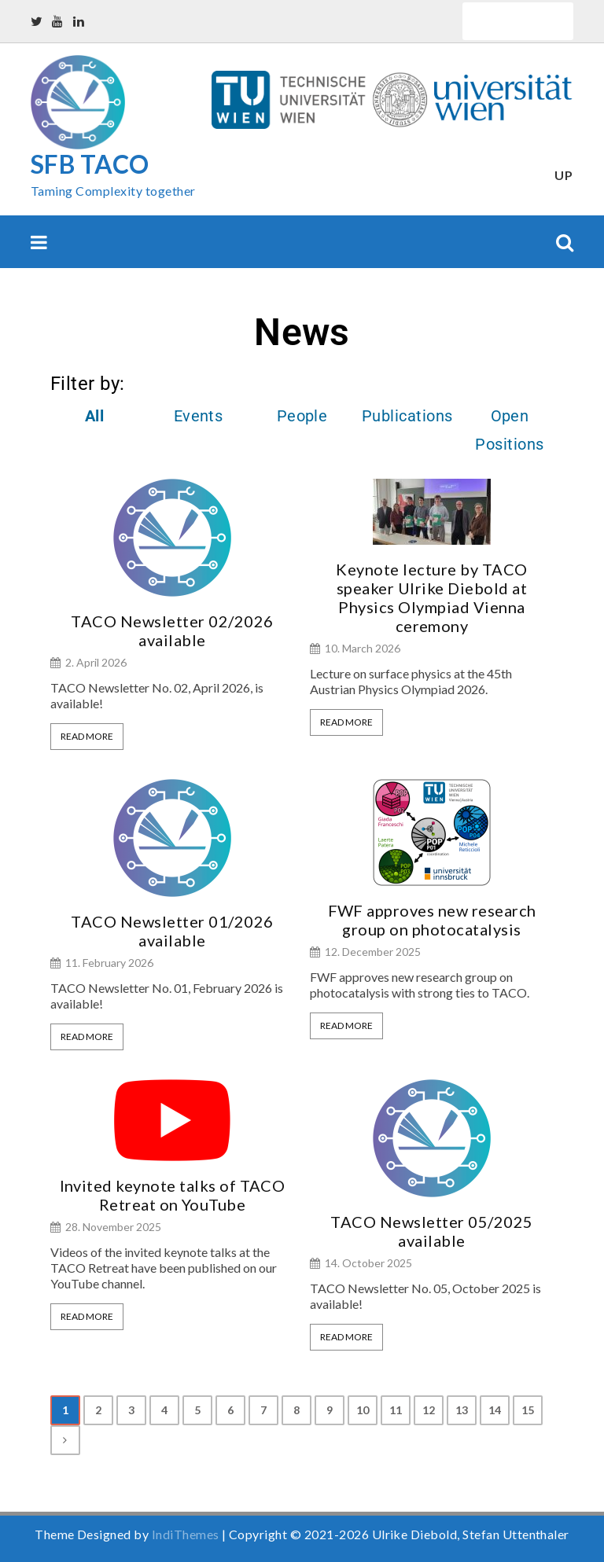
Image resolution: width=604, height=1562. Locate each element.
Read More (87, 736)
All (94, 415)
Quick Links (518, 20)
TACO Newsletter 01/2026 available (172, 931)
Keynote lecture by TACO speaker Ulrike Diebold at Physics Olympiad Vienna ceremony (431, 597)
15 (528, 1410)
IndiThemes (185, 1534)
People (302, 415)
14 (495, 1410)
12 (429, 1410)
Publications (407, 415)
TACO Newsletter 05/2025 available (431, 1231)
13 (462, 1410)
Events (198, 415)
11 (396, 1410)
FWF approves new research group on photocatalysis (432, 920)
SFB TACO (90, 164)
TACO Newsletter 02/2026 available (172, 630)
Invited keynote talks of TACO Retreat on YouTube (172, 1195)
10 (363, 1410)
